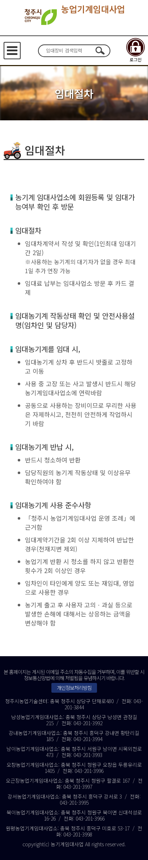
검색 (100, 51)
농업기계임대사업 (74, 17)
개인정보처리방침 (74, 687)
